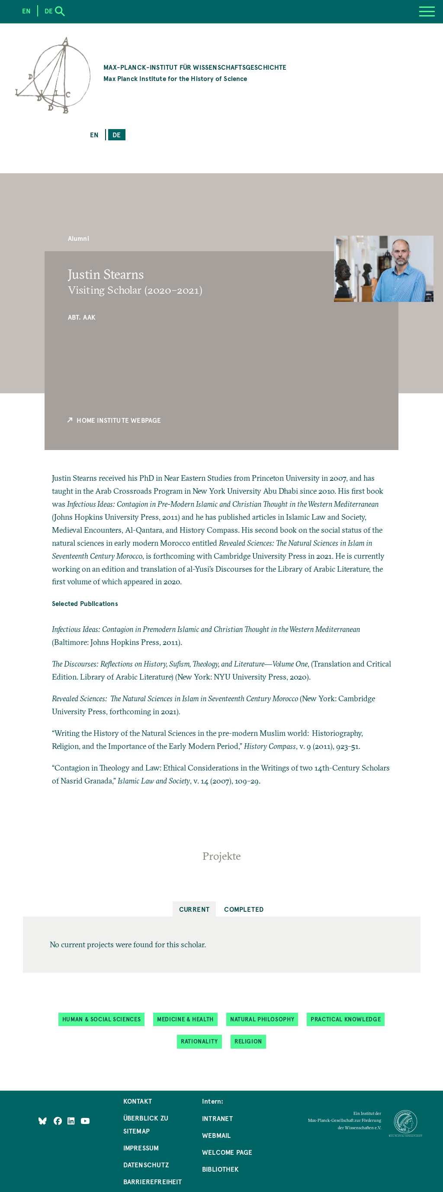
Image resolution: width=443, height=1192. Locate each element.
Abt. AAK (82, 316)
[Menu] (427, 11)
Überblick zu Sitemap (145, 1124)
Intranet (217, 1118)
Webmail (216, 1135)
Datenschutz (146, 1164)
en (94, 134)
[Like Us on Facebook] (59, 1120)
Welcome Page (227, 1151)
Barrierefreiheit (152, 1181)
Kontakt (137, 1100)
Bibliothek (220, 1168)
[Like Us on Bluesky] (43, 1120)
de (116, 134)
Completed (243, 908)
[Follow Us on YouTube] (85, 1120)
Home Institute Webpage (113, 420)
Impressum (141, 1147)
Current (194, 908)
